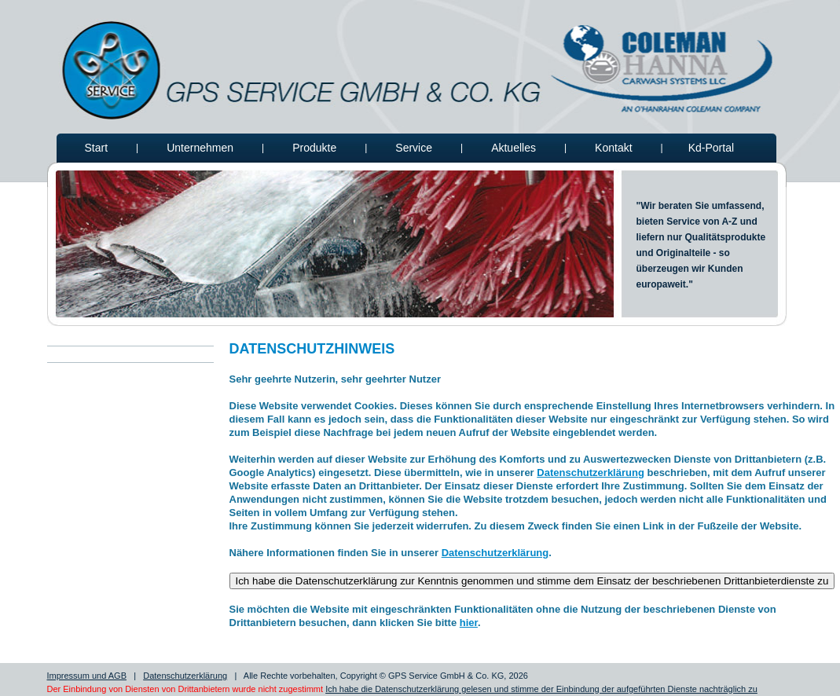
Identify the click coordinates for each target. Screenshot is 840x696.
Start (96, 147)
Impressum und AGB (87, 675)
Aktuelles (513, 147)
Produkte (314, 147)
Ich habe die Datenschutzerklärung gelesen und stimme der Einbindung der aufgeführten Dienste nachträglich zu (541, 689)
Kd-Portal (711, 147)
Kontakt (613, 147)
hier (469, 622)
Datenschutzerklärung (590, 472)
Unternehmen (200, 147)
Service (413, 147)
